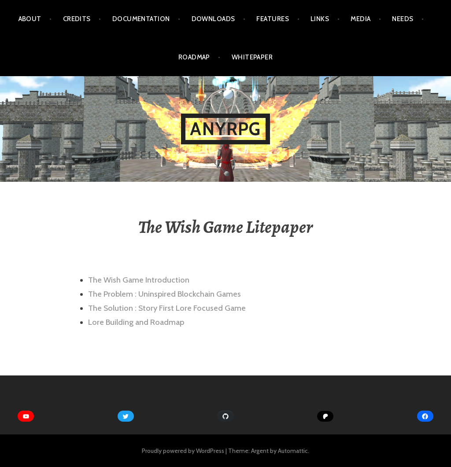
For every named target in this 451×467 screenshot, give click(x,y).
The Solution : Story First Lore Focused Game (167, 308)
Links (320, 19)
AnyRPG (225, 129)
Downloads (213, 19)
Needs (402, 19)
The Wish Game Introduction (138, 280)
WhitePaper (252, 57)
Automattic (293, 451)
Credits (77, 19)
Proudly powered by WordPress (183, 451)
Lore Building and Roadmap (136, 322)
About (29, 19)
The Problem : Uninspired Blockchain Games (164, 294)
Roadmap (194, 57)
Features (272, 19)
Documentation (141, 19)
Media (360, 19)
